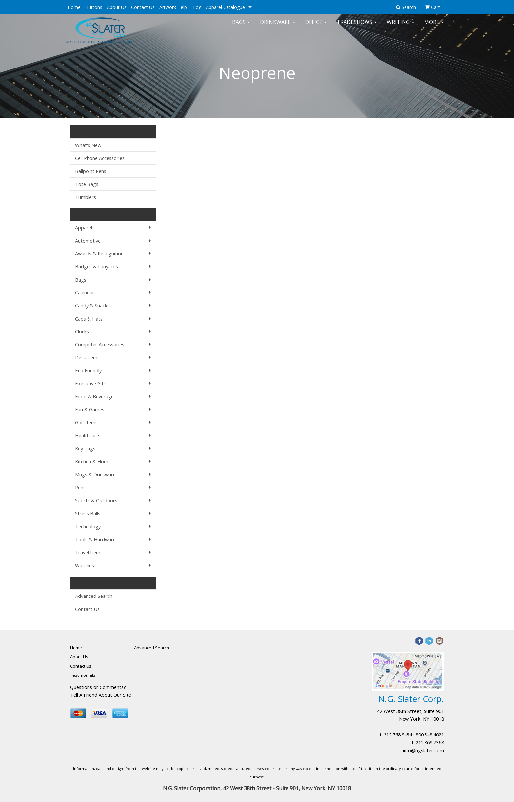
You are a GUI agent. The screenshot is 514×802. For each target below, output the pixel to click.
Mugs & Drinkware (95, 474)
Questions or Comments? (98, 687)
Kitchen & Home (93, 461)
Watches (84, 565)
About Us (117, 7)
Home (74, 7)
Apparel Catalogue (225, 7)
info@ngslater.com (423, 750)
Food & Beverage (94, 396)
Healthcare (87, 435)
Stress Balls (87, 513)
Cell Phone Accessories (100, 158)
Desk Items (87, 357)
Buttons (93, 7)
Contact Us (143, 7)
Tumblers (85, 197)
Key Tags (85, 448)
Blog (196, 7)
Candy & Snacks (92, 305)
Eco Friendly (88, 370)
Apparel (83, 227)
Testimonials (82, 675)
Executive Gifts (91, 383)
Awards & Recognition (99, 253)
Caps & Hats (89, 318)
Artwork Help (173, 7)
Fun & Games (89, 409)
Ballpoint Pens (90, 171)
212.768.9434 (398, 734)
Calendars (86, 292)
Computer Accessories (99, 344)
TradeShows (357, 26)
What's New (88, 145)
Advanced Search (93, 596)
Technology (88, 526)
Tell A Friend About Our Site (100, 695)
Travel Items (89, 552)
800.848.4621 (430, 734)
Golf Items (86, 422)
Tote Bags (86, 184)
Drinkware (277, 26)
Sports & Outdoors (96, 500)
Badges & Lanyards (96, 266)
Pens (80, 487)
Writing (400, 26)
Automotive (88, 240)
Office (316, 26)
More (434, 26)
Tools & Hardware (95, 539)
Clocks (82, 331)
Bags (241, 26)
